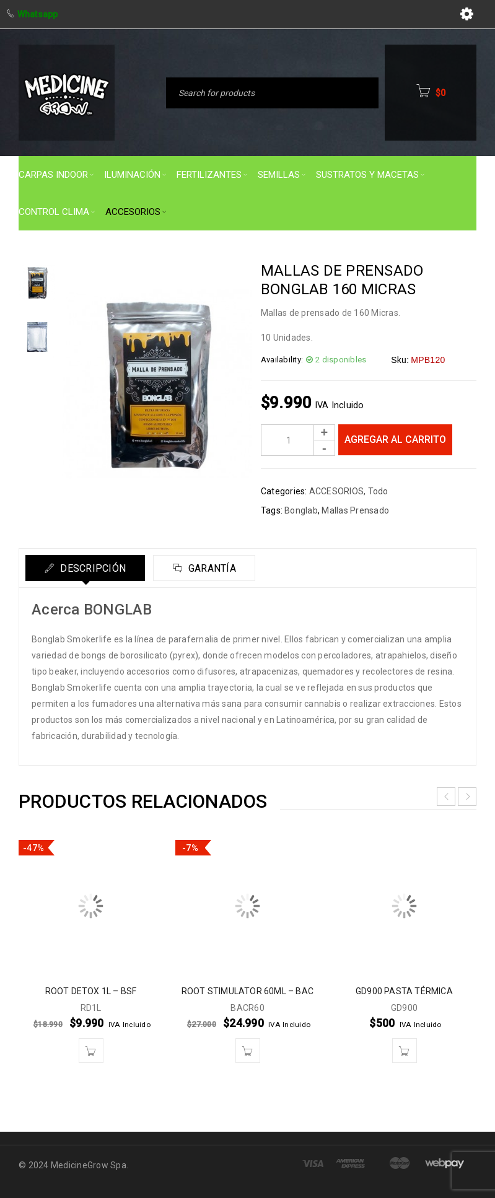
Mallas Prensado (355, 510)
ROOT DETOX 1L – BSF (91, 991)
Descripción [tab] (92, 568)
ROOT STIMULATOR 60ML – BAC (247, 991)
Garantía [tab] (211, 568)
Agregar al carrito (395, 439)
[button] (91, 1050)
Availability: (282, 359)
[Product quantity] (298, 440)
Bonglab (301, 510)
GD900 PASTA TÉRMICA (404, 991)
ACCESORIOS (336, 491)
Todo (378, 491)
